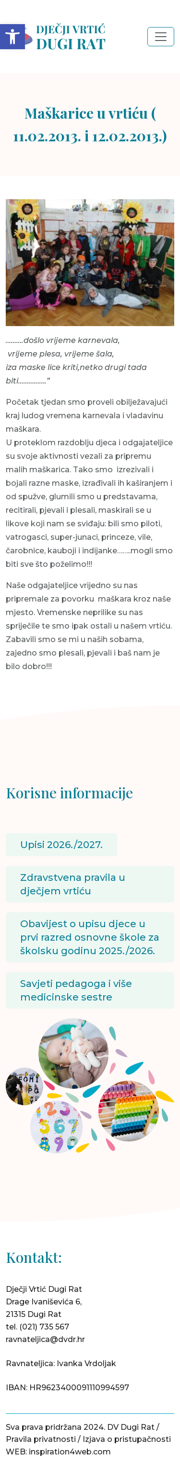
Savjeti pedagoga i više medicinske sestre (76, 990)
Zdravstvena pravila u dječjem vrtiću (72, 884)
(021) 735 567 (44, 1326)
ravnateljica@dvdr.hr (45, 1339)
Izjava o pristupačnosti (127, 1439)
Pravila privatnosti (41, 1439)
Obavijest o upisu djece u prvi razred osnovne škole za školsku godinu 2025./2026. (89, 937)
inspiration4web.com (70, 1451)
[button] (12, 36)
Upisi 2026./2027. (61, 844)
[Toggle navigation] (160, 36)
